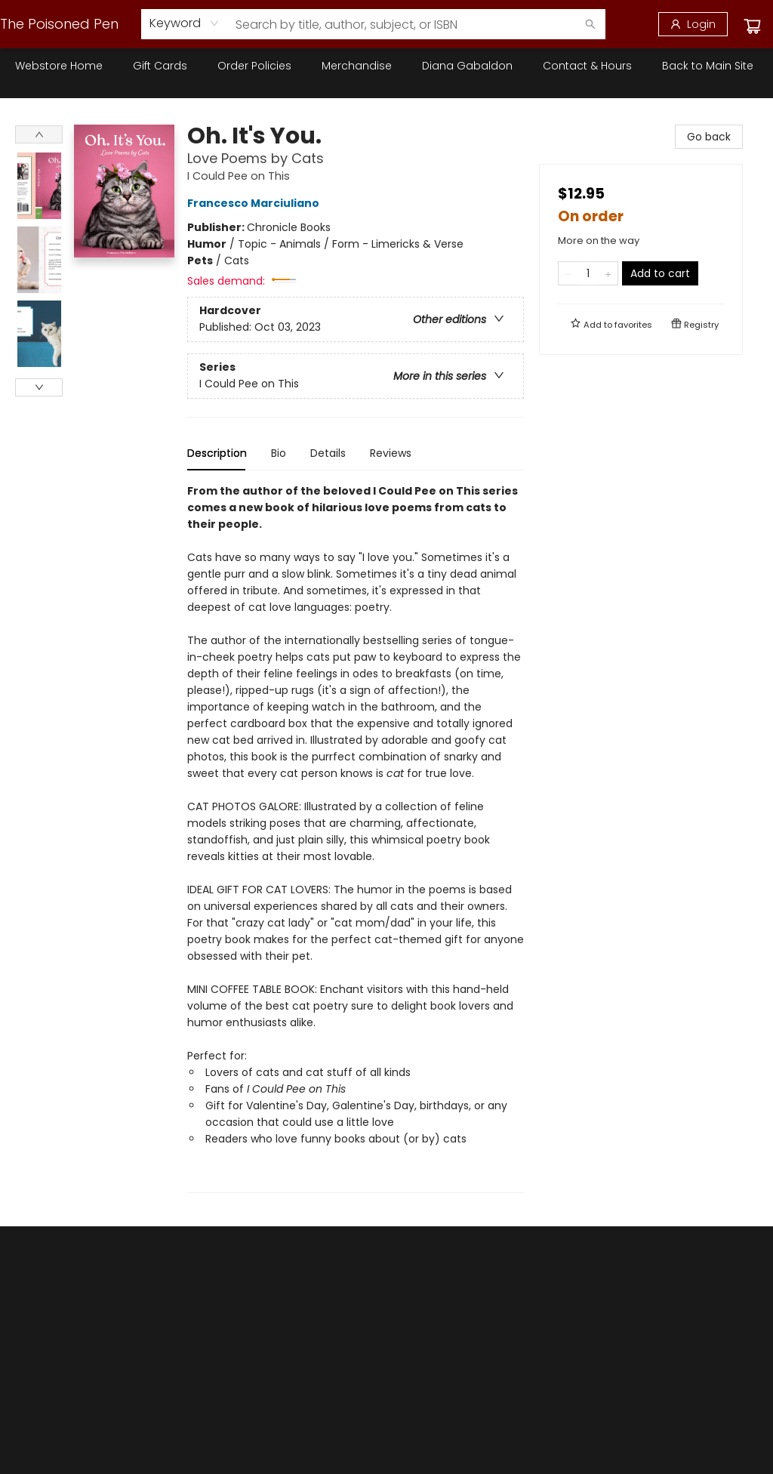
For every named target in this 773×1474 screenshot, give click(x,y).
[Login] (693, 24)
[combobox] (184, 23)
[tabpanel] (355, 838)
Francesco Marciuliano (255, 203)
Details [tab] (328, 453)
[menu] (386, 65)
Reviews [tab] (390, 453)
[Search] (590, 24)
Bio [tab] (278, 453)
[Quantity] (588, 273)
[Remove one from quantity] (568, 273)
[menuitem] (59, 65)
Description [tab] (217, 453)
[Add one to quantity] (608, 273)
